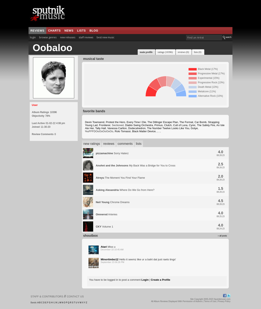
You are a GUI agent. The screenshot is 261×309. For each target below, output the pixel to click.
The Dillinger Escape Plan (162, 122)
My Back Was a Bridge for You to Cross (135, 165)
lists (81, 30)
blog (94, 30)
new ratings (91, 143)
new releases (67, 37)
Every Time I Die (136, 122)
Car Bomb (201, 122)
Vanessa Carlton (117, 128)
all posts (223, 236)
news (68, 30)
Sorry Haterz (112, 153)
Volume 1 (104, 226)
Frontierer (105, 125)
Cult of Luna (180, 125)
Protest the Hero (115, 122)
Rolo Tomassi (123, 131)
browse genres (47, 37)
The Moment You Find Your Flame (120, 177)
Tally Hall (100, 128)
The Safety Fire (206, 125)
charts (54, 30)
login (33, 37)
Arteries (106, 214)
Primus (158, 125)
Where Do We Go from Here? (125, 189)
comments (125, 143)
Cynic (192, 125)
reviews (37, 30)
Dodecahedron (137, 128)
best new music (105, 37)
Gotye (194, 128)
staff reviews (86, 37)
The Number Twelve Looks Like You (168, 128)
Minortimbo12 (109, 259)
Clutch (168, 125)
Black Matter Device (144, 131)
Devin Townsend (94, 122)
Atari (104, 246)
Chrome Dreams (113, 202)
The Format (186, 122)
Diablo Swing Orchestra (139, 125)
